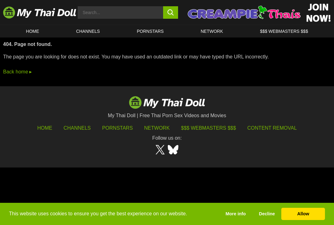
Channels (77, 128)
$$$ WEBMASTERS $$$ (284, 31)
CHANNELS (88, 31)
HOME (32, 31)
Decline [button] (267, 213)
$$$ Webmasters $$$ (208, 128)
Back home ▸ (17, 71)
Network (212, 31)
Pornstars (150, 31)
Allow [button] (303, 213)
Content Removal (272, 128)
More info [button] (235, 213)
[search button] (170, 12)
